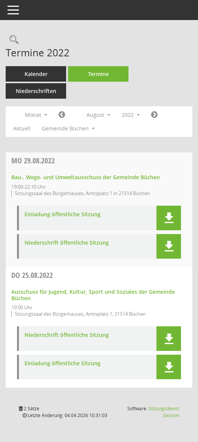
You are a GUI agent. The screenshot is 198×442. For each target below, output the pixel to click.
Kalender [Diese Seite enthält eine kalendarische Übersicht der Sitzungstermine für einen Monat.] (36, 74)
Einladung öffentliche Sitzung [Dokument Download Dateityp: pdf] (63, 214)
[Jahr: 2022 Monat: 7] (62, 115)
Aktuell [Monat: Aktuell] (22, 128)
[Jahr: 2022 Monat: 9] (154, 115)
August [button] (98, 114)
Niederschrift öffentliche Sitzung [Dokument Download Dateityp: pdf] (67, 243)
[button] (168, 218)
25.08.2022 (32, 275)
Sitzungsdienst (163, 412)
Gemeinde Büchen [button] (68, 128)
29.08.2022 (33, 160)
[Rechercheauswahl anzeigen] (12, 40)
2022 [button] (131, 114)
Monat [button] (36, 114)
